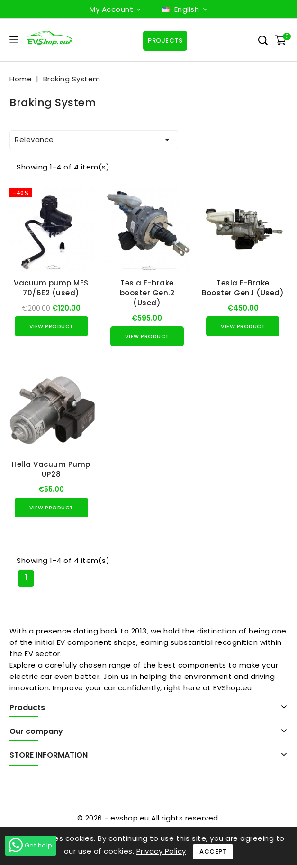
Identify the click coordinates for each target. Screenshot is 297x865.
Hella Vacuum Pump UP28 (51, 469)
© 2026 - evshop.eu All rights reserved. (148, 818)
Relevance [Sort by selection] (94, 139)
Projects (165, 40)
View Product (51, 326)
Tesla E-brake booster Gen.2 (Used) (147, 293)
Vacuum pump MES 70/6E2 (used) (51, 288)
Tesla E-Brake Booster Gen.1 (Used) (243, 288)
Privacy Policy (161, 851)
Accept (212, 851)
